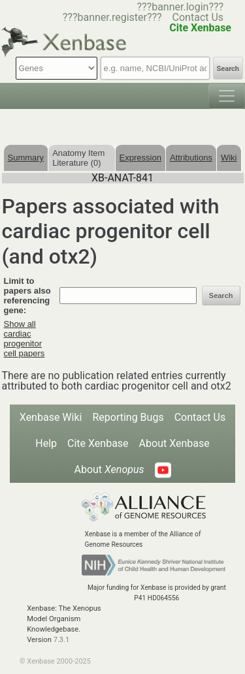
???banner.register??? (112, 17)
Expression (140, 157)
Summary (26, 157)
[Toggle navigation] (226, 96)
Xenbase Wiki (51, 417)
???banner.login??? (180, 7)
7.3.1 (62, 640)
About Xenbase (174, 443)
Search (228, 69)
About (109, 469)
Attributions (191, 157)
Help (46, 443)
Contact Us (198, 17)
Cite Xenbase (98, 443)
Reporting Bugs (127, 417)
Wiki (229, 157)
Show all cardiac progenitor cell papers (24, 338)
